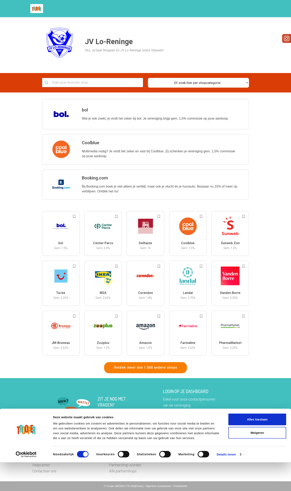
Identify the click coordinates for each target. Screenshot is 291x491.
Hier (101, 413)
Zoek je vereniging (175, 9)
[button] (255, 9)
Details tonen (226, 483)
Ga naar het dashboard (187, 418)
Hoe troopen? (146, 9)
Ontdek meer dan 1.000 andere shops (145, 367)
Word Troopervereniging (211, 9)
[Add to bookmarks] (74, 216)
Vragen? (241, 9)
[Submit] (47, 82)
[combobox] (92, 82)
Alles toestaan (257, 448)
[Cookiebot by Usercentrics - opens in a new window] (26, 483)
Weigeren (257, 461)
